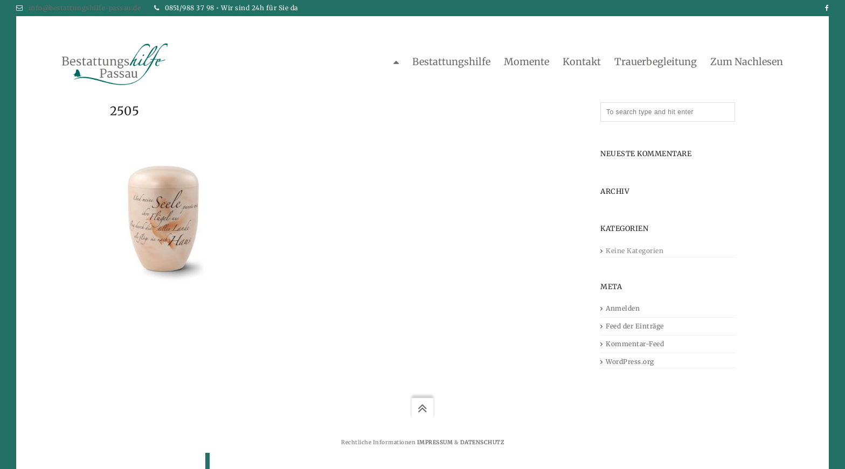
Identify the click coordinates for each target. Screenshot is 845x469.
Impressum (435, 442)
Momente (526, 61)
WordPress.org (630, 362)
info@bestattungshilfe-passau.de (85, 8)
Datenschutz (482, 442)
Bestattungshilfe (451, 61)
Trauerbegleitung (655, 61)
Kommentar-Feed (635, 344)
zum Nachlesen (746, 61)
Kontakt (582, 61)
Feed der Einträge (635, 326)
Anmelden (623, 308)
